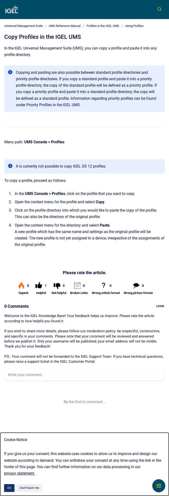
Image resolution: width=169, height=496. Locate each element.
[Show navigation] (158, 485)
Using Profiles (134, 26)
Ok (9, 488)
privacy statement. (19, 473)
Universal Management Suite (23, 26)
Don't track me (29, 488)
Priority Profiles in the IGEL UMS (53, 105)
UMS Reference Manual (65, 26)
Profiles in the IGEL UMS (103, 26)
